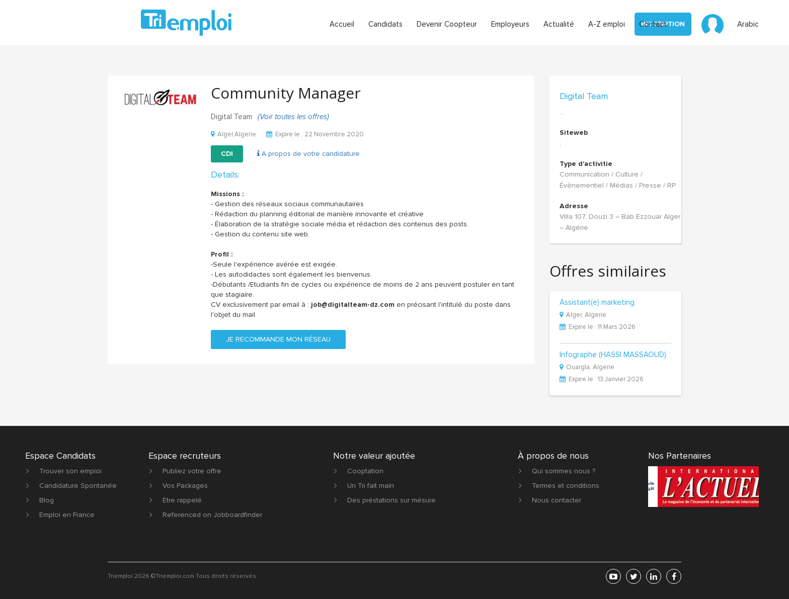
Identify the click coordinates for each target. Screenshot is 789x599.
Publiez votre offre (192, 471)
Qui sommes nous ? (563, 471)
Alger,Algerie (233, 134)
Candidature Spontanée (78, 485)
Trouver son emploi (70, 471)
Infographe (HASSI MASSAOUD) (613, 355)
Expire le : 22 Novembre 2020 (315, 134)
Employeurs (510, 24)
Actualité (558, 24)
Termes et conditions (565, 485)
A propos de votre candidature (308, 153)
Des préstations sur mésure (391, 500)
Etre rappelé (182, 500)
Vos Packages (185, 485)
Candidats (385, 24)
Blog (46, 500)
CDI (227, 153)
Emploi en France (67, 514)
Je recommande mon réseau (278, 339)
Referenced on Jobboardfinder (212, 514)
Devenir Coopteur (447, 24)
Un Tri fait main (370, 485)
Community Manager (286, 92)
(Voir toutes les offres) (293, 116)
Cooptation (365, 471)
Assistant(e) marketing (597, 303)
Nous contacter (556, 500)
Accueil (342, 24)
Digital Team (584, 96)
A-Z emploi (606, 24)
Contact (653, 24)
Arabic (748, 24)
